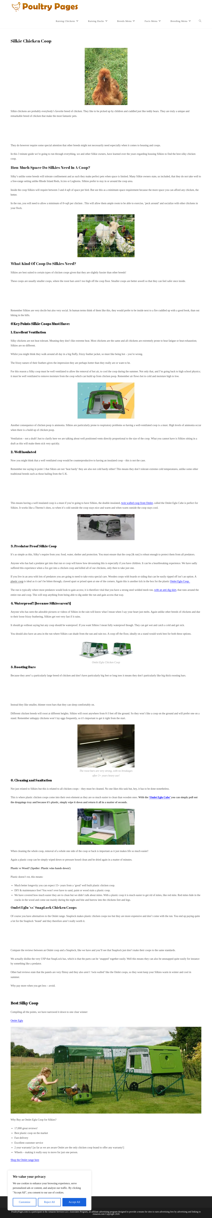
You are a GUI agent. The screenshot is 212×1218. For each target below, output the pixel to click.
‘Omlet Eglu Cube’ (160, 797)
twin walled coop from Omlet (137, 503)
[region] (49, 1190)
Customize (24, 1202)
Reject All (49, 1202)
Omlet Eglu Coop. (180, 581)
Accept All (74, 1202)
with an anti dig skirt (165, 590)
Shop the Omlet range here (25, 1160)
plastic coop (17, 581)
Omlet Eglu (17, 1020)
